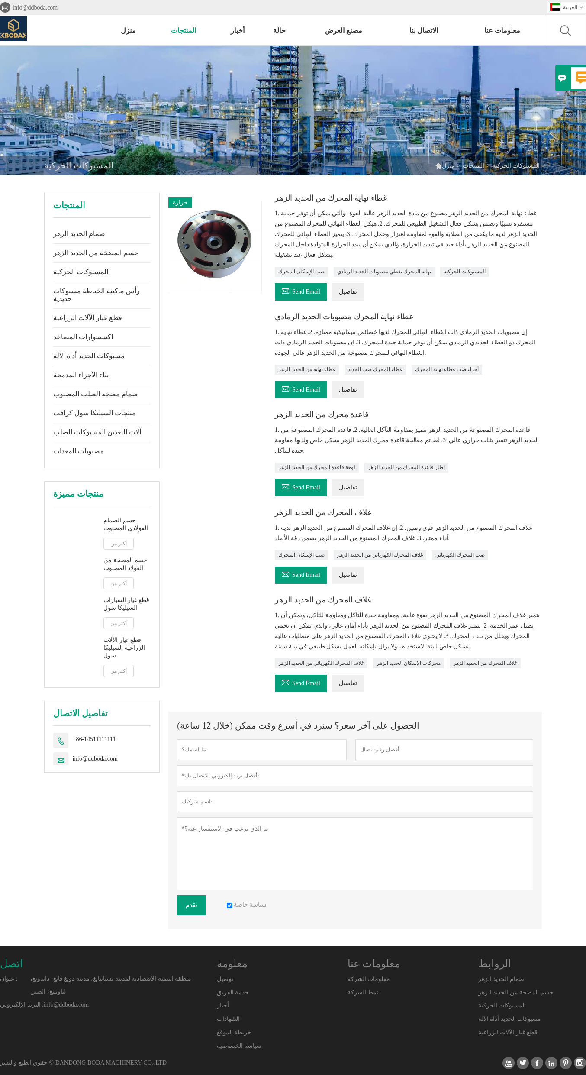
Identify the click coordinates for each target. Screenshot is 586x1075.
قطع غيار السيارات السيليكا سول (126, 604)
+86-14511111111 (94, 739)
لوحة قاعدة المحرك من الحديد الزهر (316, 467)
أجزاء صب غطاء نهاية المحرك (447, 369)
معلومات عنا (502, 30)
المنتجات (183, 30)
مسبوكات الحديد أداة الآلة (89, 355)
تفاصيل (348, 291)
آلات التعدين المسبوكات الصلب (97, 432)
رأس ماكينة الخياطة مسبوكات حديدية (96, 294)
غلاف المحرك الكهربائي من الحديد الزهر (380, 555)
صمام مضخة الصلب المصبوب (95, 394)
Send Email (300, 290)
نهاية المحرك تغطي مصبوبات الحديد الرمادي (384, 272)
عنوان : (8, 978)
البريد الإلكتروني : (22, 1004)
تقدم (191, 905)
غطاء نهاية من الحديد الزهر (306, 369)
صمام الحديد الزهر (79, 233)
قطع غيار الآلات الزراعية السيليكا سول (124, 648)
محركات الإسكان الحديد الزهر (409, 663)
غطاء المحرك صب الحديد (375, 369)
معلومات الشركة (369, 979)
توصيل (225, 979)
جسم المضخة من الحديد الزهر (95, 252)
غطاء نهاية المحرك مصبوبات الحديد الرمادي (344, 316)
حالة (279, 30)
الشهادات (228, 1019)
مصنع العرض (343, 30)
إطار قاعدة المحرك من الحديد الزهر (406, 467)
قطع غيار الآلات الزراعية (87, 317)
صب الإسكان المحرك (301, 272)
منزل (128, 30)
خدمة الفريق (233, 992)
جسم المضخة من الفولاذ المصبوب (125, 564)
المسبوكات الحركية (80, 271)
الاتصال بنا (423, 30)
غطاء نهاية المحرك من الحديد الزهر (331, 198)
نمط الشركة (363, 992)
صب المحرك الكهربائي (460, 555)
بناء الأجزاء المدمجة (81, 375)
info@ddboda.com (35, 7)
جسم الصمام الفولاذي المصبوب (125, 524)
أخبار (238, 30)
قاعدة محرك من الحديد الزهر (322, 414)
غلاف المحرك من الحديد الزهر (323, 512)
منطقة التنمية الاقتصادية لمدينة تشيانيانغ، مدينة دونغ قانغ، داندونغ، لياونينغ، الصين (110, 985)
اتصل (11, 963)
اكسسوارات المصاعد (83, 336)
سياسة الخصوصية (239, 1046)
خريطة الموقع (234, 1032)
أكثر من (118, 544)
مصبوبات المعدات (78, 451)
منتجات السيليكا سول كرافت (94, 413)
